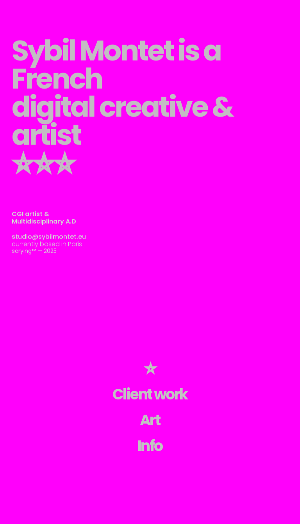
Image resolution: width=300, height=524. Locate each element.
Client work (149, 394)
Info (150, 445)
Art (150, 420)
